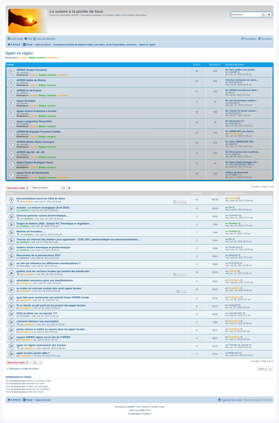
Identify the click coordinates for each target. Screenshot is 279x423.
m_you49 (233, 154)
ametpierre (52, 57)
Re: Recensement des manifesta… (242, 152)
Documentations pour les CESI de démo (40, 198)
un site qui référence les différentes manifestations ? (48, 263)
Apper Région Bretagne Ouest (34, 162)
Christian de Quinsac (239, 345)
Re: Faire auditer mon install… (240, 69)
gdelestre (24, 258)
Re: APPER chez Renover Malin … (242, 90)
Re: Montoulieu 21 (234, 121)
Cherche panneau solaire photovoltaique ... (42, 215)
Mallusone (234, 353)
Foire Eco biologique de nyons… (241, 80)
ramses (24, 57)
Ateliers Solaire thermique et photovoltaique (43, 247)
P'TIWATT (234, 175)
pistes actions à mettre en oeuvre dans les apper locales (50, 329)
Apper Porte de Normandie (32, 172)
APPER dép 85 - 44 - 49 (30, 152)
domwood (233, 113)
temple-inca (234, 247)
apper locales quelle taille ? (33, 353)
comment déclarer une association (37, 321)
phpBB (130, 407)
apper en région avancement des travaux (41, 345)
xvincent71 (234, 133)
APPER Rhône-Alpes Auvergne (35, 141)
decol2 (232, 144)
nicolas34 (233, 305)
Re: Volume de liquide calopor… (241, 111)
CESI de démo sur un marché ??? (36, 313)
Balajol (32, 57)
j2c (230, 92)
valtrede (28, 201)
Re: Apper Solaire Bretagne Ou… (242, 162)
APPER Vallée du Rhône (31, 80)
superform (234, 215)
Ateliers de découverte (236, 172)
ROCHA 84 (234, 82)
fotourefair (25, 266)
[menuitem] (28, 38)
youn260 (233, 103)
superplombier (236, 313)
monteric (41, 57)
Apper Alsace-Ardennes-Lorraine (36, 111)
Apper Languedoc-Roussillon (34, 121)
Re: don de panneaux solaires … (241, 100)
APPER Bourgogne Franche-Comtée (38, 131)
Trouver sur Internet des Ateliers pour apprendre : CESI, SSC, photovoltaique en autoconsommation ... (78, 239)
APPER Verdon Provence (31, 69)
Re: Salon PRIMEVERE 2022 (239, 141)
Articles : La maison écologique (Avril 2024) (42, 207)
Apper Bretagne (26, 100)
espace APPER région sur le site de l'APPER (43, 337)
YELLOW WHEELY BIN (240, 164)
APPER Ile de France (29, 90)
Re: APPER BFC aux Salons (239, 131)
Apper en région (19, 53)
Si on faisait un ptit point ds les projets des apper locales (51, 305)
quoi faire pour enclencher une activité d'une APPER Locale (52, 297)
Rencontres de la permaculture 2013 (38, 255)
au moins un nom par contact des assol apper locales (49, 288)
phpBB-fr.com (144, 410)
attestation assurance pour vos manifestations (44, 280)
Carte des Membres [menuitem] (46, 39)
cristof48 (233, 72)
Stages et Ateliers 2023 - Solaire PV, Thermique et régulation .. (53, 223)
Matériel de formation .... (31, 231)
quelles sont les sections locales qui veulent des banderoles (53, 271)
